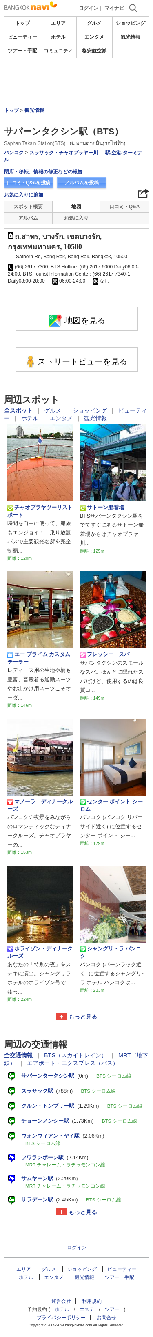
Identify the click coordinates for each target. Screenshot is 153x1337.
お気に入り (76, 218)
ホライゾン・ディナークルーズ (40, 952)
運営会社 (61, 1301)
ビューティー (22, 37)
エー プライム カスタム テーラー (38, 658)
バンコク (14, 153)
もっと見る (83, 1016)
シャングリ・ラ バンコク (111, 952)
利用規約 (92, 1301)
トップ (22, 23)
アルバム (28, 218)
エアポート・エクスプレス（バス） (72, 1063)
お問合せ (106, 1317)
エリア (58, 23)
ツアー (112, 1309)
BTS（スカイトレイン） (76, 1055)
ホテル (58, 37)
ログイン (88, 8)
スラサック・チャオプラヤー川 (63, 153)
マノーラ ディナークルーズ (40, 805)
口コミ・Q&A (124, 207)
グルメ (94, 23)
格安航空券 (94, 51)
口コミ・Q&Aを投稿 (28, 183)
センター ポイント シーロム (111, 805)
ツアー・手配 (22, 51)
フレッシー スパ (104, 654)
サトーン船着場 (102, 507)
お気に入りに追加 (23, 195)
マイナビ (114, 8)
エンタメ (94, 37)
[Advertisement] (76, 83)
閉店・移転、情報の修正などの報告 (43, 172)
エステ (87, 1309)
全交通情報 (19, 1055)
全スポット (19, 410)
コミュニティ (58, 51)
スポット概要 (28, 207)
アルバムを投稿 (81, 183)
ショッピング (130, 23)
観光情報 (130, 37)
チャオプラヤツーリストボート (40, 511)
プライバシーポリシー (61, 1317)
